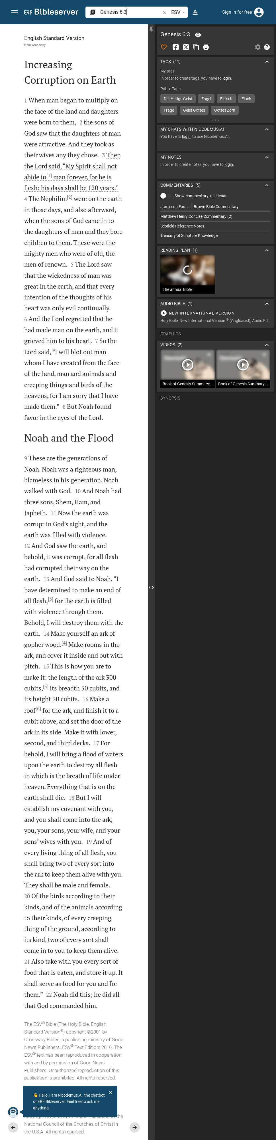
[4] (64, 643)
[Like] (163, 47)
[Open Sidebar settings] (257, 47)
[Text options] (195, 12)
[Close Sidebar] (151, 587)
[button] (14, 12)
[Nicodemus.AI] (13, 1112)
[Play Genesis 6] (215, 313)
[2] (69, 197)
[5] (45, 686)
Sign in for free (237, 12)
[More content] (215, 120)
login (226, 78)
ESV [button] (179, 12)
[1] (49, 175)
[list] (215, 221)
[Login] (259, 12)
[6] (38, 708)
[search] (131, 12)
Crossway (39, 45)
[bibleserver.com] (51, 13)
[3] (50, 599)
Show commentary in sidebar (201, 196)
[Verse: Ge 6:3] (198, 34)
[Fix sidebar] (151, 29)
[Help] (266, 47)
